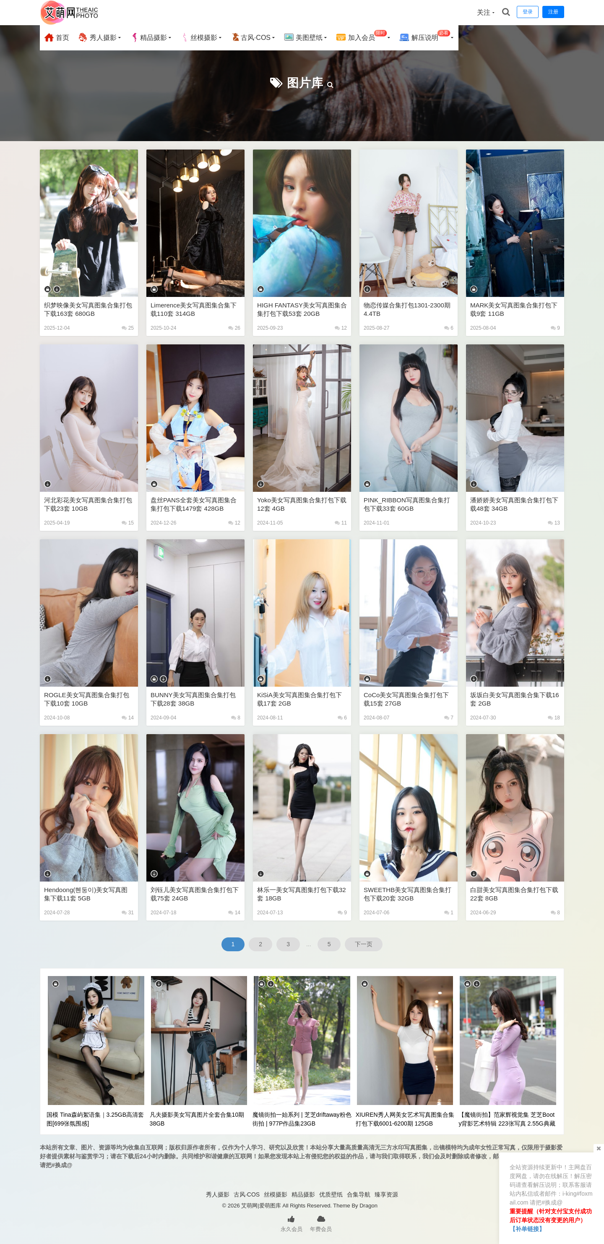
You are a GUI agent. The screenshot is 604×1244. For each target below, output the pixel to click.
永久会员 (291, 1223)
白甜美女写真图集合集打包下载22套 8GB (514, 894)
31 (128, 913)
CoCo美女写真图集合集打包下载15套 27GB (406, 699)
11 (341, 523)
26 (234, 328)
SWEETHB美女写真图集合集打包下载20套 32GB (407, 894)
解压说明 (424, 36)
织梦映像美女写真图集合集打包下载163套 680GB (88, 309)
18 (554, 718)
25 (128, 328)
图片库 (305, 82)
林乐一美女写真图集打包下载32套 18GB (301, 894)
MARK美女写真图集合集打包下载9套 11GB (513, 309)
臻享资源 (386, 1194)
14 (128, 718)
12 (341, 328)
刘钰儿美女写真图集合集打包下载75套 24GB (195, 894)
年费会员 (321, 1223)
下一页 (363, 944)
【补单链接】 (527, 1229)
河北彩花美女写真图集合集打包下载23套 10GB (88, 504)
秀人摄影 (97, 37)
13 (554, 523)
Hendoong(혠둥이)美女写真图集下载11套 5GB (86, 894)
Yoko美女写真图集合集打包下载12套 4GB (301, 504)
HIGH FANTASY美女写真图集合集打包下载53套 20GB (302, 309)
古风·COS (251, 37)
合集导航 (358, 1194)
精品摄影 (148, 37)
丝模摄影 (198, 37)
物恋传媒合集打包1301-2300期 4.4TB (407, 309)
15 (128, 523)
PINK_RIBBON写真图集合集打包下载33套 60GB (407, 504)
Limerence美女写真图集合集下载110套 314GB (194, 309)
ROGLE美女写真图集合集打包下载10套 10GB (86, 699)
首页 (56, 37)
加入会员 (361, 36)
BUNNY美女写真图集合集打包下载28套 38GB (193, 699)
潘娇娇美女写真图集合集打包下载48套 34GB (514, 504)
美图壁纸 (303, 37)
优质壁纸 (331, 1194)
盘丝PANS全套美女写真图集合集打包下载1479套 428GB (194, 504)
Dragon (368, 1205)
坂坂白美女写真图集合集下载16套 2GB (514, 699)
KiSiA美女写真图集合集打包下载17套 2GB (299, 699)
